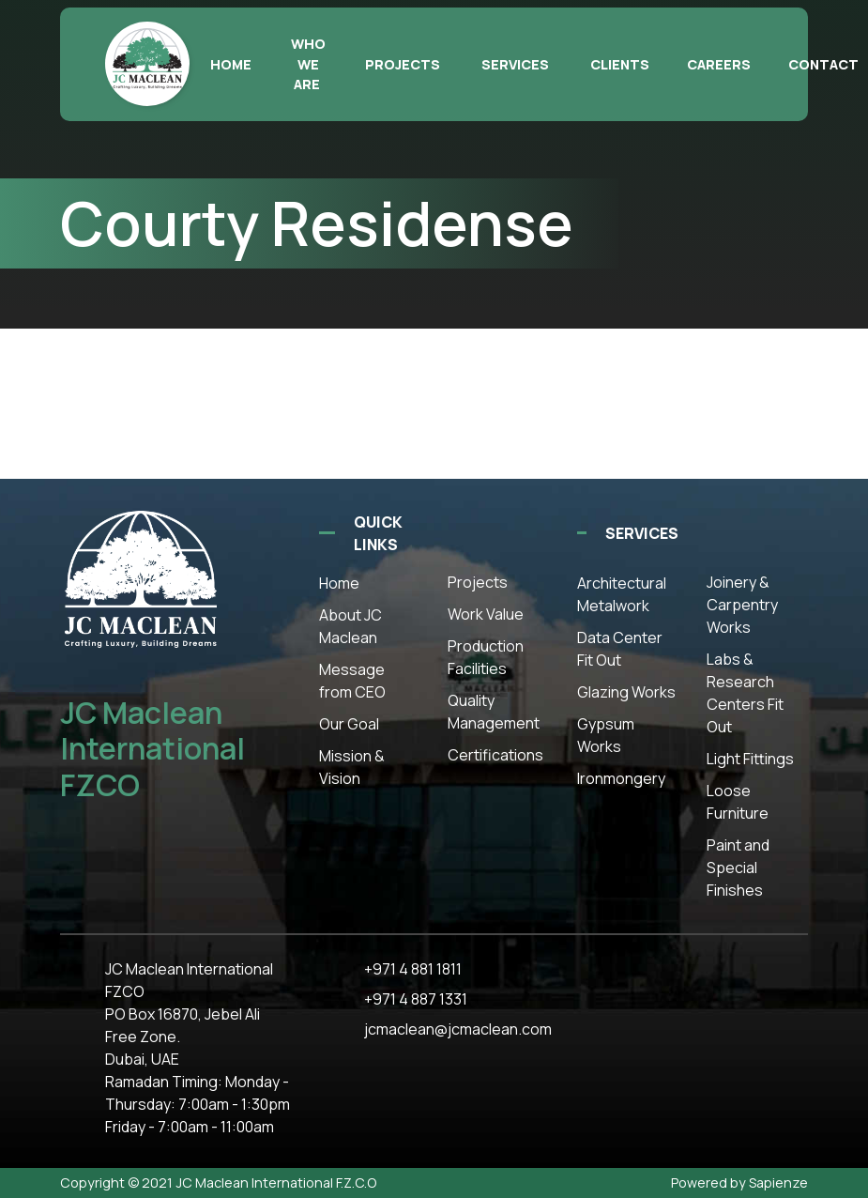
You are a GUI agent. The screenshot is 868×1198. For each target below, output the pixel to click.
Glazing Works (626, 692)
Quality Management (494, 711)
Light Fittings (750, 758)
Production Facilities (486, 657)
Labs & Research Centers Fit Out (745, 693)
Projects (402, 64)
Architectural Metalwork (621, 594)
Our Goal (349, 724)
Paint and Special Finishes (738, 867)
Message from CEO (352, 680)
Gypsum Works (605, 735)
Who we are (308, 64)
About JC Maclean (350, 626)
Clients (619, 64)
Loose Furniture (738, 801)
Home (230, 64)
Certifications (495, 755)
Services (515, 64)
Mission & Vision (352, 767)
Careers (719, 64)
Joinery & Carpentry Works (742, 604)
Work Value (486, 614)
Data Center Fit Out (619, 648)
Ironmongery (621, 778)
